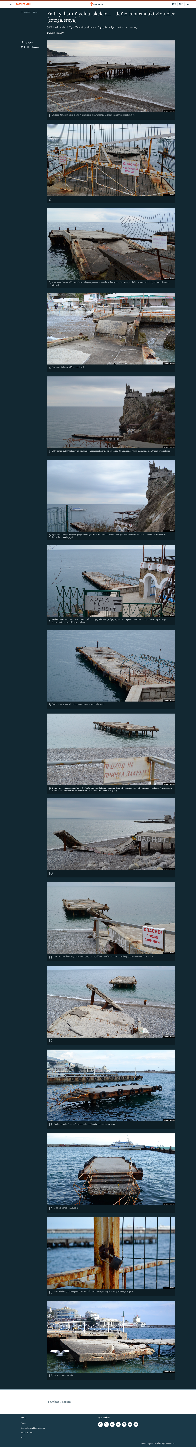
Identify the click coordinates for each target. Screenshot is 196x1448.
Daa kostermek (55, 32)
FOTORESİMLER (23, 4)
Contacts (24, 1423)
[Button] (27, 42)
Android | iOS (27, 1433)
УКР (181, 4)
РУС (174, 4)
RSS (22, 1438)
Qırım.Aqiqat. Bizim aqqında (33, 1428)
